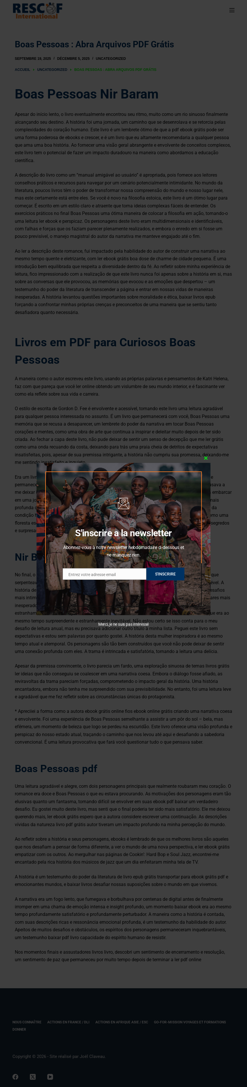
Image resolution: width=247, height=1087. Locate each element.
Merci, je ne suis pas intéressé (123, 624)
